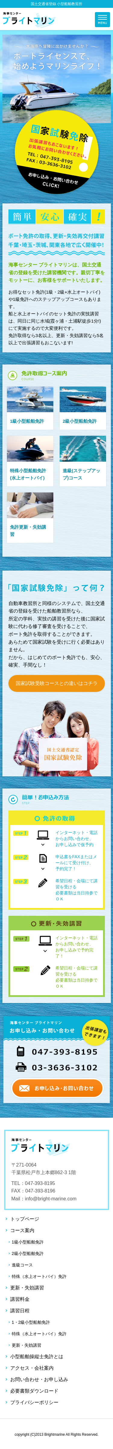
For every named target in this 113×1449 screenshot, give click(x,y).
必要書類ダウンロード (34, 1390)
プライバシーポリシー (34, 1402)
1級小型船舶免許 (28, 1242)
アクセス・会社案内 (32, 1368)
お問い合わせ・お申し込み (39, 1379)
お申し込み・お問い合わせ (57, 152)
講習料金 (20, 1299)
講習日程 (20, 1310)
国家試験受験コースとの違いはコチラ (57, 683)
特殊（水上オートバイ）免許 (39, 1276)
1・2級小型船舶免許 (31, 1322)
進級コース (22, 1265)
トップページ (24, 1218)
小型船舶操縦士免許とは (36, 1356)
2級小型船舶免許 (28, 1253)
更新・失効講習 (27, 1287)
